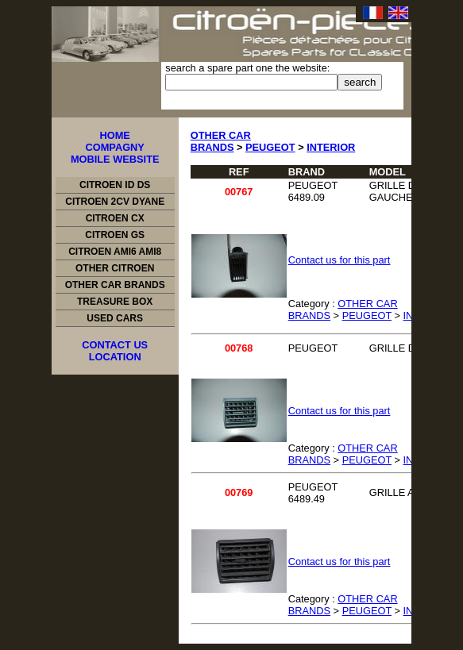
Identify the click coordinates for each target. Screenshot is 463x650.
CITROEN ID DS (114, 184)
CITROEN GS (115, 234)
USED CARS (115, 318)
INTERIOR (331, 147)
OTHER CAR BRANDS (115, 284)
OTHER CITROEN (114, 268)
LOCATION (115, 357)
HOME (114, 135)
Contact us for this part (339, 260)
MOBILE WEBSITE (115, 159)
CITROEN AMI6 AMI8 (114, 251)
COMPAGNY (114, 147)
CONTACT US (115, 345)
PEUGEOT (270, 147)
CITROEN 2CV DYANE (114, 201)
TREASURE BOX (114, 301)
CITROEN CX (115, 218)
